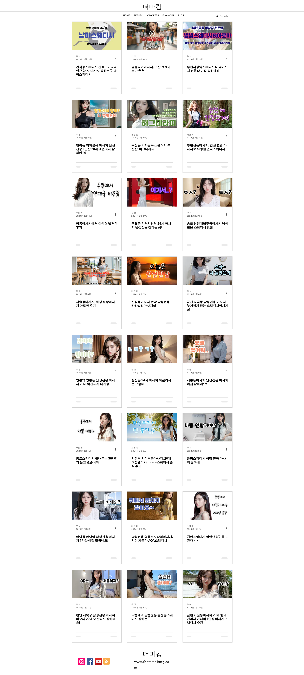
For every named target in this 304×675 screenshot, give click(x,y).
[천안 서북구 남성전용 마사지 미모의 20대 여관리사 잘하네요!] (96, 584)
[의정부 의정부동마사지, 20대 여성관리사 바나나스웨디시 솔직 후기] (152, 427)
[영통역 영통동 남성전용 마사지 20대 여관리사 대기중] (96, 349)
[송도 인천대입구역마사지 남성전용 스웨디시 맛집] (207, 192)
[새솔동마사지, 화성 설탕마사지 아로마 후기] (96, 271)
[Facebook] (90, 661)
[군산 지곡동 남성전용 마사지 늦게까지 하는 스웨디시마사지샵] (207, 271)
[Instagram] (81, 661)
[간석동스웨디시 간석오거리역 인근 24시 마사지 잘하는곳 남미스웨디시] (96, 36)
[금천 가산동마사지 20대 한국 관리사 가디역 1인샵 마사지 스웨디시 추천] (207, 584)
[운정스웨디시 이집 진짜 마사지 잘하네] (207, 427)
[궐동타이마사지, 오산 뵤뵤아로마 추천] (152, 36)
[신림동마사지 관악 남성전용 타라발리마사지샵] (152, 271)
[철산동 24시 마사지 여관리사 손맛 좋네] (152, 349)
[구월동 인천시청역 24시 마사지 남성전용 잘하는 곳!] (152, 192)
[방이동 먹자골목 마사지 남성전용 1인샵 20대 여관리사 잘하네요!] (96, 114)
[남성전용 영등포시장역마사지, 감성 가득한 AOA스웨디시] (152, 506)
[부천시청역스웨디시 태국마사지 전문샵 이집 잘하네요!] (207, 36)
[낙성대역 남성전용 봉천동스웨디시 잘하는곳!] (152, 584)
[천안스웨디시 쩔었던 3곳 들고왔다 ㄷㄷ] (207, 506)
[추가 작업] (117, 58)
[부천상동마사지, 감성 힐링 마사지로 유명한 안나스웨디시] (207, 114)
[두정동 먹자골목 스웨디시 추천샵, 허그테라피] (152, 114)
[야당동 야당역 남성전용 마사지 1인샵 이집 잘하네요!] (96, 506)
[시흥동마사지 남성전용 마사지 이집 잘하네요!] (207, 349)
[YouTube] (98, 661)
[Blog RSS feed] (106, 661)
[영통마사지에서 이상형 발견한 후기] (96, 192)
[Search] (224, 16)
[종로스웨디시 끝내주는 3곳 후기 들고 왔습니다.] (96, 427)
